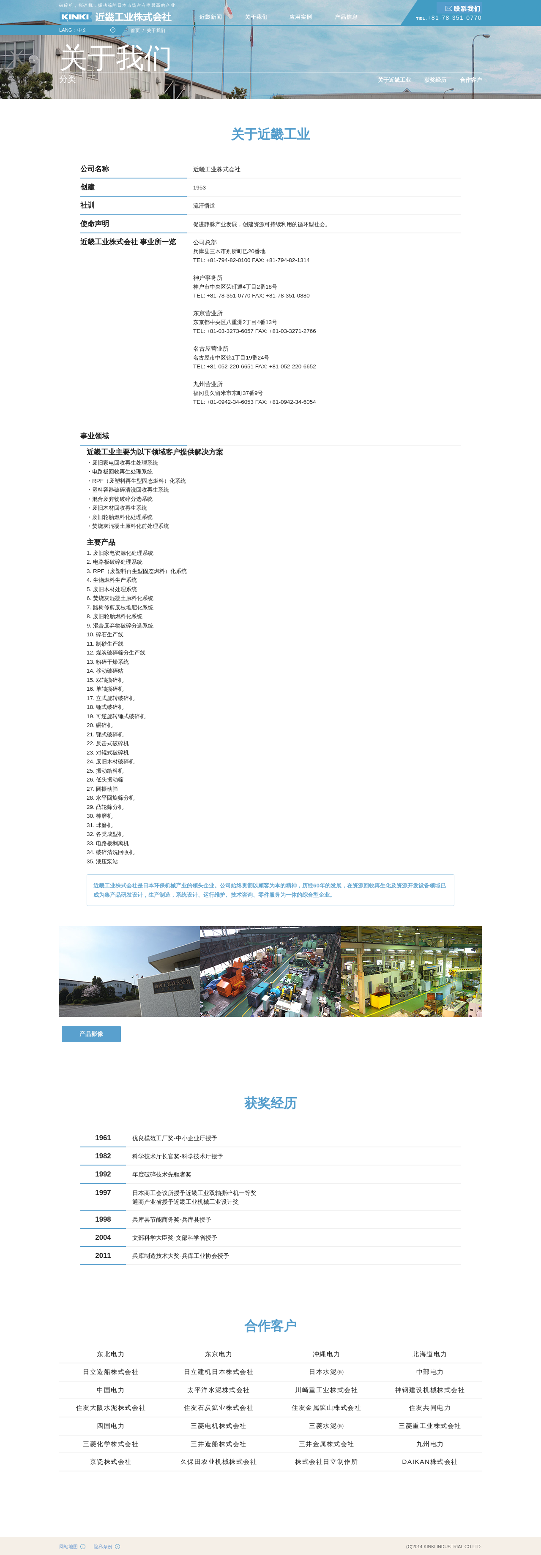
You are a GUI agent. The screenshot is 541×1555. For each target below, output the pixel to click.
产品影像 (91, 1033)
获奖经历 (435, 80)
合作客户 (471, 80)
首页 (135, 30)
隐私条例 (103, 1546)
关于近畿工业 (394, 80)
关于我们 (156, 30)
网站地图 (68, 1546)
